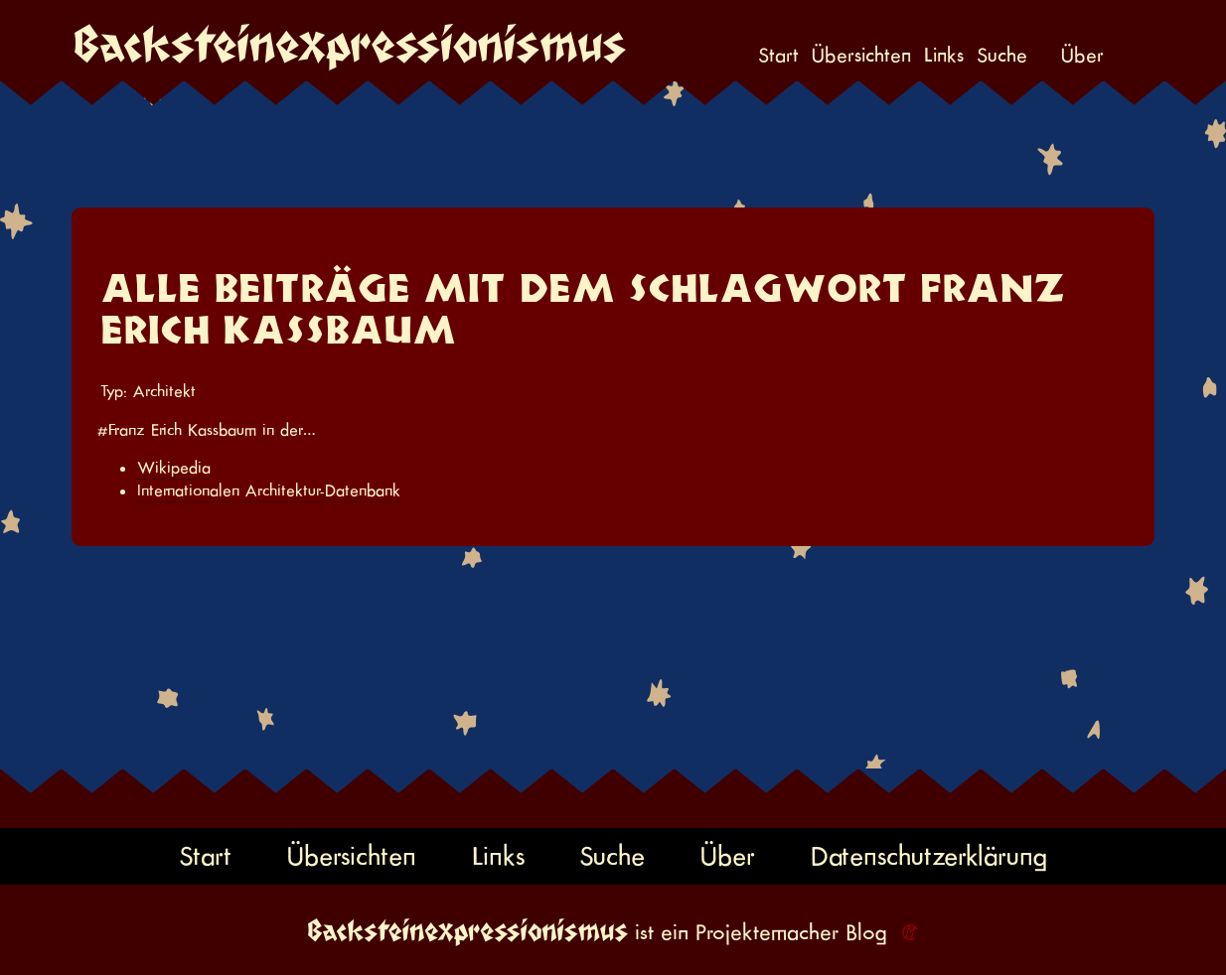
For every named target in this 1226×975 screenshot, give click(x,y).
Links (944, 56)
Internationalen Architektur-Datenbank (268, 490)
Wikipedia (174, 468)
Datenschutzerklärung (929, 855)
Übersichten (861, 56)
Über (1082, 56)
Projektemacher (767, 932)
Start (778, 56)
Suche (1002, 56)
